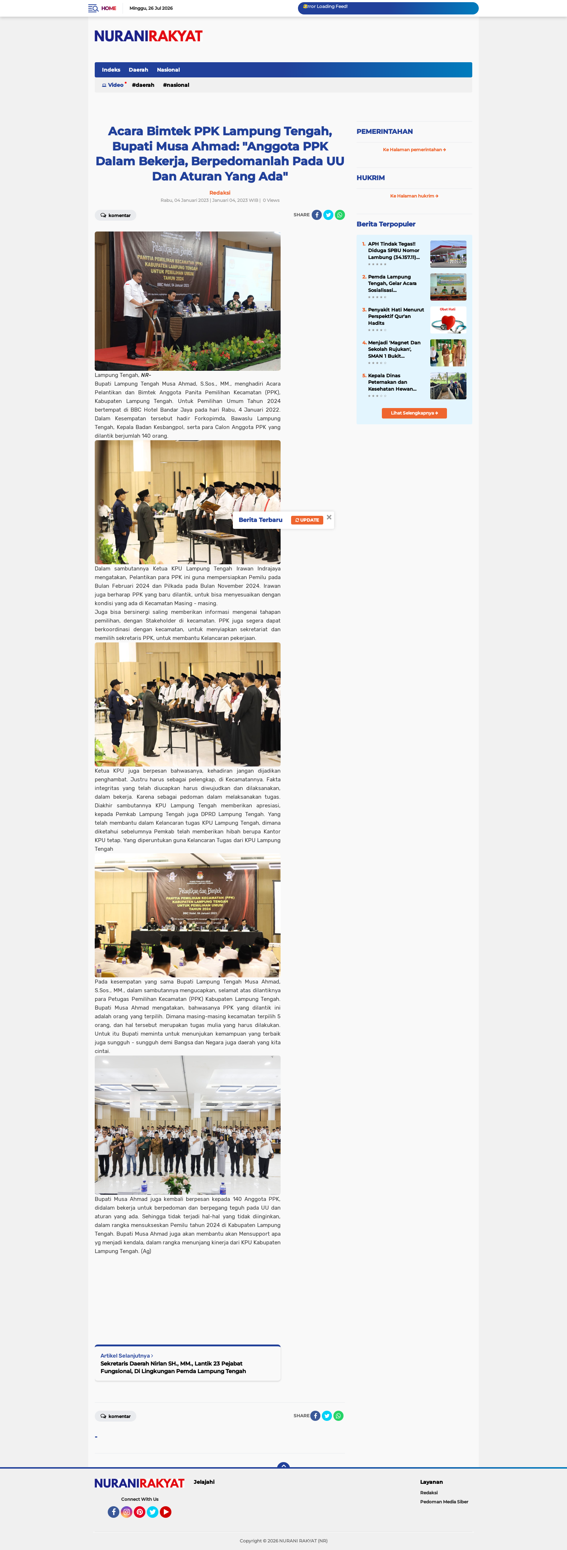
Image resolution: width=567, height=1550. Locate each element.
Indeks (111, 70)
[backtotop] (283, 1468)
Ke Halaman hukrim (414, 196)
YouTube (171, 1515)
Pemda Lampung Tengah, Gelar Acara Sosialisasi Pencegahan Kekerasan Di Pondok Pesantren (394, 283)
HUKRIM (371, 178)
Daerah (138, 70)
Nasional (168, 70)
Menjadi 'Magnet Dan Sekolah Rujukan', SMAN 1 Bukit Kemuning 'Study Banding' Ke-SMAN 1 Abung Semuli (394, 349)
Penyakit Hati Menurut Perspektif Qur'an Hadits (396, 316)
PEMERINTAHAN (385, 132)
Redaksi (429, 1492)
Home (108, 8)
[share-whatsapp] (340, 215)
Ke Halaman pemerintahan (414, 149)
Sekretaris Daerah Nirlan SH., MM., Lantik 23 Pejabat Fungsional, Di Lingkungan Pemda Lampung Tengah (173, 1367)
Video (115, 85)
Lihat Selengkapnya (414, 413)
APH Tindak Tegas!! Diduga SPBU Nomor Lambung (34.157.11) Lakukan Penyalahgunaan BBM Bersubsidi (395, 250)
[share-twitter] (328, 215)
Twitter (156, 1515)
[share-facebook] (317, 215)
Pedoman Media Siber (444, 1501)
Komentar (116, 215)
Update (307, 520)
